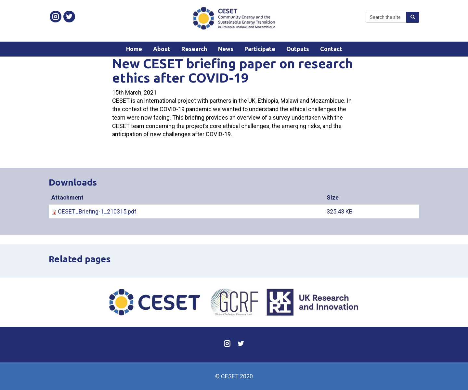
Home (134, 49)
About (161, 49)
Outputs (297, 49)
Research (194, 49)
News (225, 49)
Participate (259, 49)
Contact (331, 49)
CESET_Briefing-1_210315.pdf (97, 211)
